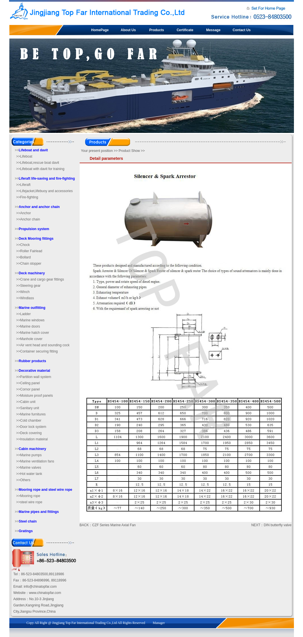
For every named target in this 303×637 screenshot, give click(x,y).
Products (156, 30)
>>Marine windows (30, 320)
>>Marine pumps (29, 455)
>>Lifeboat (24, 156)
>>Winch (22, 292)
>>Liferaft (23, 185)
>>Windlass (25, 298)
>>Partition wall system (33, 377)
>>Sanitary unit (27, 408)
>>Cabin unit (25, 402)
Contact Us (242, 30)
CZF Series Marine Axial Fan (113, 525)
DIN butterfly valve (277, 525)
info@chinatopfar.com (40, 587)
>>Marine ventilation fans (35, 461)
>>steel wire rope (29, 502)
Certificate (185, 30)
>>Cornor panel (28, 389)
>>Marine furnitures (31, 414)
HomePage (100, 30)
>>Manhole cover (29, 339)
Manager (159, 623)
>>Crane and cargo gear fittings (40, 279)
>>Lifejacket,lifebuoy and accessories (44, 191)
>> (31, 150)
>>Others (23, 480)
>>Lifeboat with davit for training (40, 169)
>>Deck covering (29, 433)
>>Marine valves (28, 468)
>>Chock (23, 245)
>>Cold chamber (28, 420)
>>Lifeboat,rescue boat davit (37, 163)
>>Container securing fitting (37, 351)
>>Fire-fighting (27, 197)
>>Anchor (23, 213)
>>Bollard (23, 257)
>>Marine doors (28, 326)
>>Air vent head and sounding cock (42, 345)
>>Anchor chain (28, 219)
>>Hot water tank (29, 474)
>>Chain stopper (28, 264)
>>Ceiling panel (28, 383)
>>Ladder (23, 314)
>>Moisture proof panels (34, 396)
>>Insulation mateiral (32, 439)
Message (213, 30)
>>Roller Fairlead (29, 251)
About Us (128, 30)
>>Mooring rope (28, 496)
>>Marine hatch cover (32, 333)
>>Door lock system (31, 427)
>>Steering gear (28, 286)
